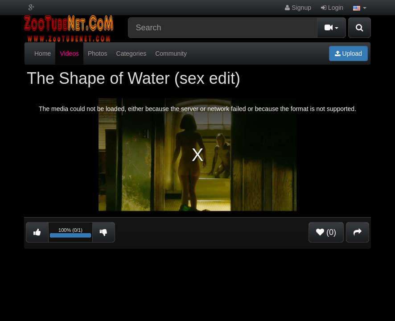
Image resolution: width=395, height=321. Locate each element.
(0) (326, 232)
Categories (131, 53)
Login (332, 7)
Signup (298, 7)
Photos (97, 53)
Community (171, 53)
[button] (360, 7)
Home (42, 53)
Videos (69, 53)
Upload (348, 53)
